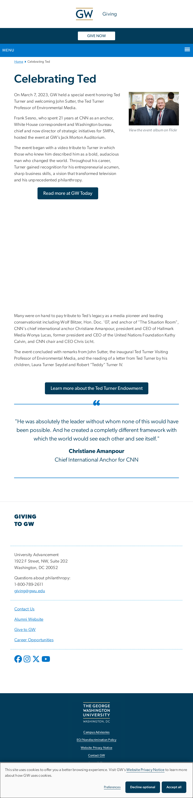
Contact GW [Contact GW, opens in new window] (96, 755)
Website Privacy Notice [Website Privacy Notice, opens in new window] (97, 747)
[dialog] (96, 780)
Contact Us (24, 609)
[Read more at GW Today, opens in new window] (68, 193)
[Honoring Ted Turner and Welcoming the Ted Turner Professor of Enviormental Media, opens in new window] (154, 108)
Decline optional (142, 787)
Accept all (174, 787)
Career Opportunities (34, 640)
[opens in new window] (18, 662)
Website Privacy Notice (145, 770)
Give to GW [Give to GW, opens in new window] (25, 630)
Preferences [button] (112, 787)
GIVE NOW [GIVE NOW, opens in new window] (96, 36)
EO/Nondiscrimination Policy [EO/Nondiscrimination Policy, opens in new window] (96, 740)
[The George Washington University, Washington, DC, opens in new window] (96, 712)
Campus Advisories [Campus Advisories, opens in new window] (96, 732)
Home (18, 61)
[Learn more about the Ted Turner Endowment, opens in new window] (96, 388)
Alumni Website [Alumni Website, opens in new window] (28, 619)
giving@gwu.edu (29, 591)
